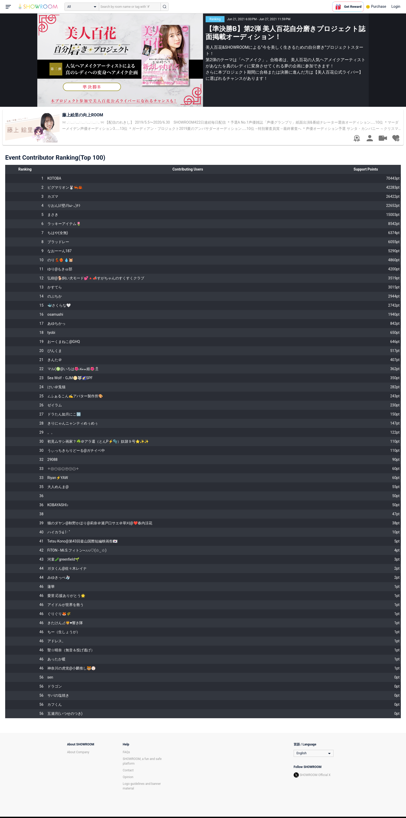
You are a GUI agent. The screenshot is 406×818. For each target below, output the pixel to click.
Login (395, 6)
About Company (78, 752)
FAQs (126, 752)
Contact (128, 770)
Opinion (128, 777)
